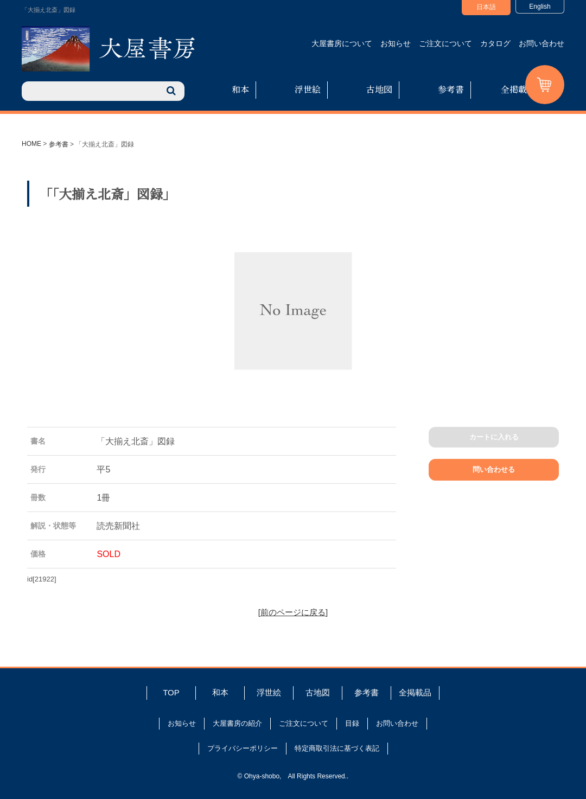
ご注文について (445, 43)
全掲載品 (518, 89)
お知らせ (395, 43)
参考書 (451, 89)
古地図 (379, 89)
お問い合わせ (541, 43)
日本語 (486, 7)
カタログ (495, 43)
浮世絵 (308, 89)
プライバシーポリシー (242, 748)
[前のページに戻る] (293, 612)
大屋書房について (341, 43)
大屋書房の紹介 (237, 723)
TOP (171, 692)
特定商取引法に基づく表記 (337, 748)
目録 (352, 723)
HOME (31, 144)
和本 (240, 89)
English (539, 6)
